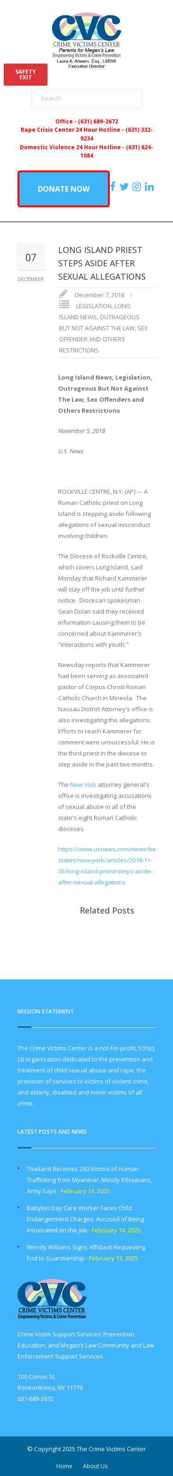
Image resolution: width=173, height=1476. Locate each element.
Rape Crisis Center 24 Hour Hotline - (73, 129)
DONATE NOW (63, 189)
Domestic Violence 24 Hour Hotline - (73, 147)
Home (64, 1466)
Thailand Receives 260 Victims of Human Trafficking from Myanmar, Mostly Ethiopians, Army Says (89, 1180)
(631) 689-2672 (98, 121)
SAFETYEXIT (25, 74)
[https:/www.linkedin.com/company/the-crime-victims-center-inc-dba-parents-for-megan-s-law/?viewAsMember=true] (150, 187)
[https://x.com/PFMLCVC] (125, 187)
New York (83, 784)
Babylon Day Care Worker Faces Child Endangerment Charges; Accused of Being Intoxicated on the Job (85, 1219)
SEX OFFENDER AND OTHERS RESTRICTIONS (103, 339)
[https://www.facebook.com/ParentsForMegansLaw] (114, 187)
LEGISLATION (94, 306)
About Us (95, 1466)
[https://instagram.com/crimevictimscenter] (137, 187)
